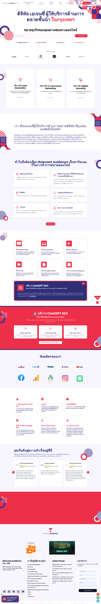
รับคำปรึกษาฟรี (20, 98)
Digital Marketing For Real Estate (37, 576)
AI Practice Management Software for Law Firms (38, 586)
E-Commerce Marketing (34, 574)
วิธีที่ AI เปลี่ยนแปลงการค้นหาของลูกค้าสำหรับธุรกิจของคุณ (62, 565)
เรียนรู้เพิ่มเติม (34, 297)
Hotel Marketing (32, 571)
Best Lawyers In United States (36, 583)
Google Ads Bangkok (33, 564)
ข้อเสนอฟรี (81, 36)
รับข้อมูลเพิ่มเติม (87, 590)
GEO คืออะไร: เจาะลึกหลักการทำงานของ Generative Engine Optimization (62, 578)
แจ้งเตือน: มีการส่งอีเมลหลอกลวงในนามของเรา (62, 582)
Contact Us (30, 596)
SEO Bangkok (31, 569)
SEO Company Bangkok (34, 578)
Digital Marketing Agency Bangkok (38, 589)
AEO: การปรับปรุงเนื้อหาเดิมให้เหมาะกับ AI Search (62, 573)
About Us (30, 567)
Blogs (29, 592)
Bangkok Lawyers (32, 581)
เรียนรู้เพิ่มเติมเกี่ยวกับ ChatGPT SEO (50, 343)
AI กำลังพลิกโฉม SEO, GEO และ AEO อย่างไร (62, 569)
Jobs (28, 594)
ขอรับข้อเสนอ (86, 3)
